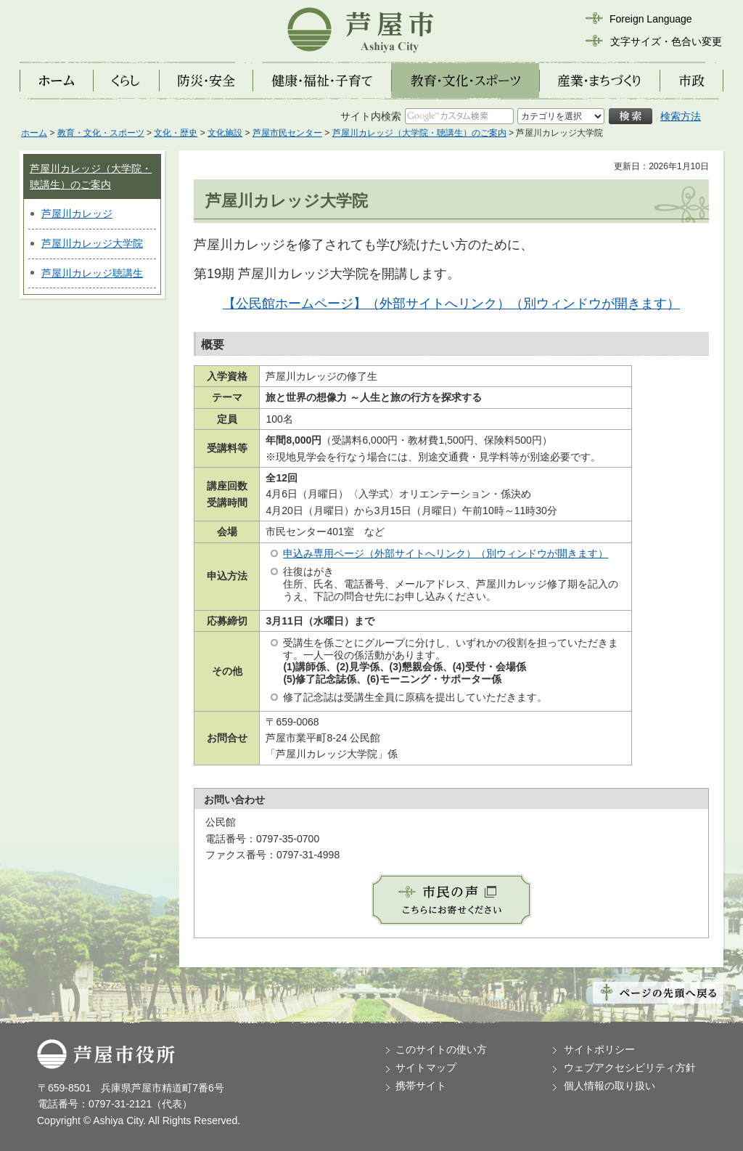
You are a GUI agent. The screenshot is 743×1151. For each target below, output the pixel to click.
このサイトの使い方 (441, 1049)
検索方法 (680, 116)
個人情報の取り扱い (609, 1085)
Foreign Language (650, 19)
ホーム (34, 133)
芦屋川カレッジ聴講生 (92, 273)
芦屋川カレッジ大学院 (92, 243)
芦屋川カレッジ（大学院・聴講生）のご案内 (419, 133)
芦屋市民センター (287, 133)
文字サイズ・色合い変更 (666, 41)
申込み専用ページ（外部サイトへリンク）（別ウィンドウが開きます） (445, 553)
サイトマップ (425, 1067)
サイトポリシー (599, 1049)
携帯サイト (420, 1085)
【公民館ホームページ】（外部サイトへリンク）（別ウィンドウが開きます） (451, 303)
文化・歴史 (175, 133)
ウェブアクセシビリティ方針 (630, 1067)
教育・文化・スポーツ (100, 133)
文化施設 (225, 133)
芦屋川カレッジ (76, 213)
